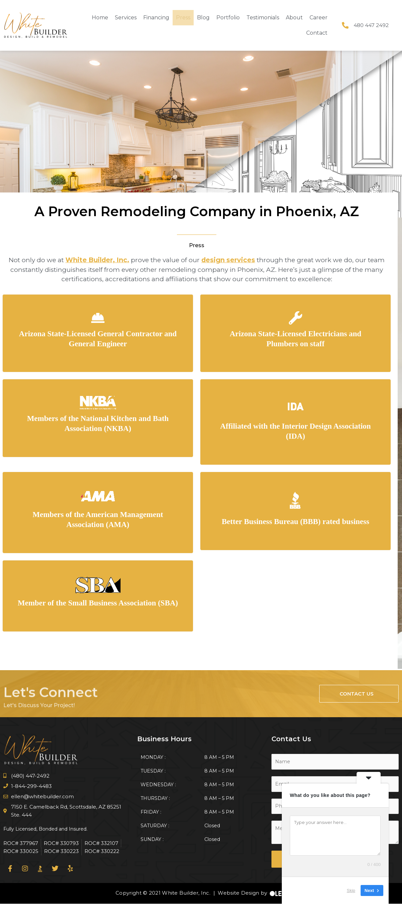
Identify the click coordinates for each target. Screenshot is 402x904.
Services (126, 17)
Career (319, 17)
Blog (203, 17)
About (294, 17)
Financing (156, 17)
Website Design (237, 893)
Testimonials (262, 17)
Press (183, 17)
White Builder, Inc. (98, 260)
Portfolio (228, 17)
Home (100, 17)
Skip (351, 890)
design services (227, 260)
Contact (317, 33)
